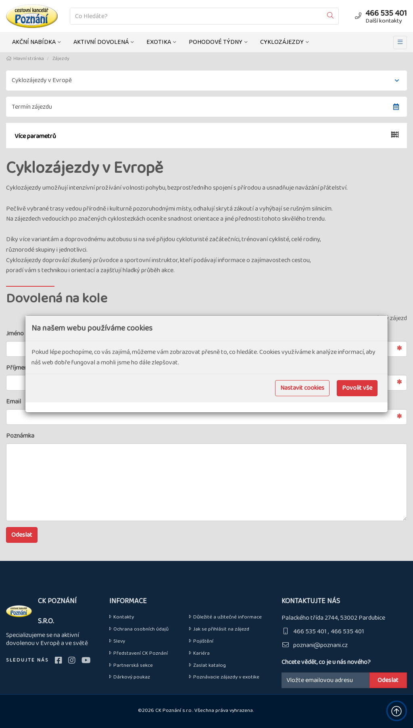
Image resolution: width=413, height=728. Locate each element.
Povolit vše (357, 388)
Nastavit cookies (302, 388)
